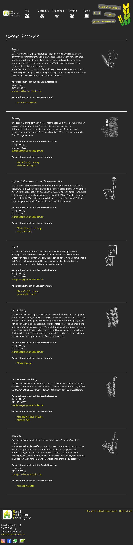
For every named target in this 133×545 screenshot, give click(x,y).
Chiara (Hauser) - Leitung (29, 228)
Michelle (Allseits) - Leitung (30, 416)
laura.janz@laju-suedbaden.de (26, 91)
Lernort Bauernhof (104, 21)
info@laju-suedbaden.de (13, 534)
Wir (27, 13)
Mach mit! (43, 13)
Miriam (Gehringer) (26, 165)
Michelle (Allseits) (25, 485)
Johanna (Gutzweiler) (27, 102)
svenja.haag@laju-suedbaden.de (27, 150)
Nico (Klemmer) (24, 231)
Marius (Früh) (23, 419)
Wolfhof (110, 14)
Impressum (111, 511)
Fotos (87, 13)
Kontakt (90, 511)
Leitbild (100, 511)
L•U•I (97, 13)
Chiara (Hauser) (24, 363)
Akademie (58, 13)
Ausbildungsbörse (109, 7)
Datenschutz (125, 511)
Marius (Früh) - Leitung (28, 291)
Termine (72, 13)
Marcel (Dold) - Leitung (28, 162)
